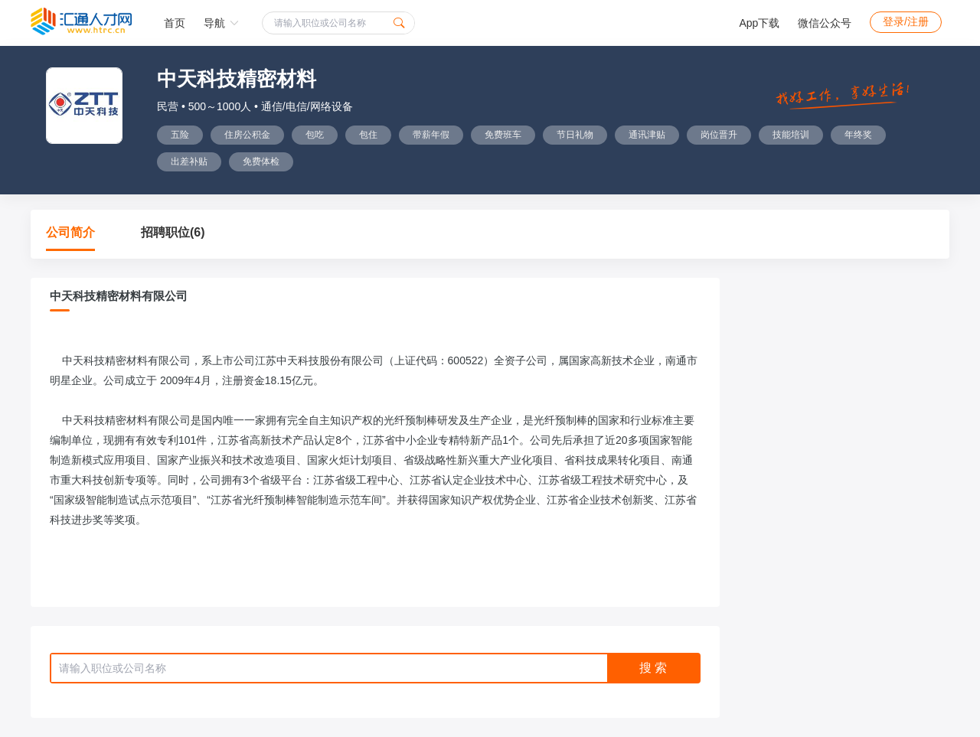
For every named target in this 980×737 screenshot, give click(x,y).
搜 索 (653, 667)
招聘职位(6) (173, 232)
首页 (174, 23)
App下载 (759, 23)
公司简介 (70, 232)
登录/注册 (906, 21)
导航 (221, 23)
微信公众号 (824, 23)
